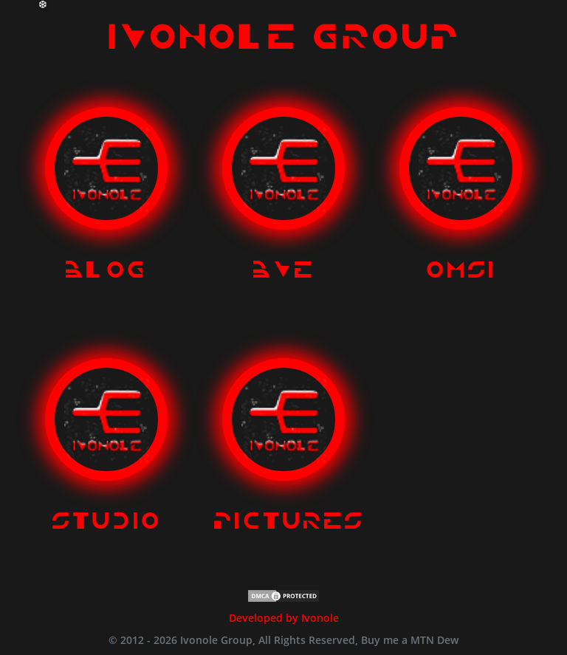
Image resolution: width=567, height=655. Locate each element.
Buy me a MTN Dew (409, 640)
